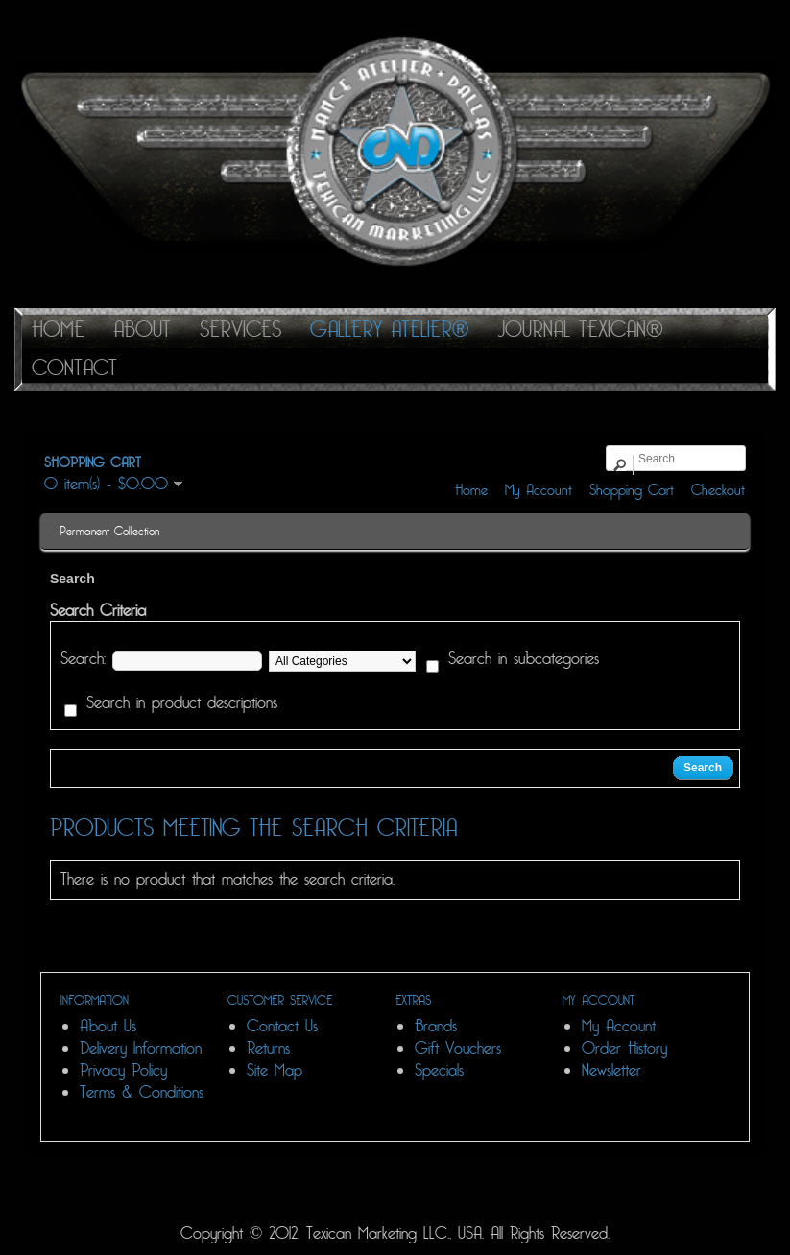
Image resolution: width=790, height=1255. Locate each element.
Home (471, 490)
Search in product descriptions (181, 704)
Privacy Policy (123, 1070)
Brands (436, 1026)
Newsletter (611, 1070)
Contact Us (282, 1026)
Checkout (718, 490)
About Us (108, 1026)
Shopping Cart (631, 490)
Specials (439, 1070)
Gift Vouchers (458, 1048)
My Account (538, 490)
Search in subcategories (523, 660)
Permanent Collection (109, 531)
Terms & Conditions (141, 1092)
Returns (268, 1048)
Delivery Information (141, 1048)
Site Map (274, 1070)
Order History (624, 1048)
